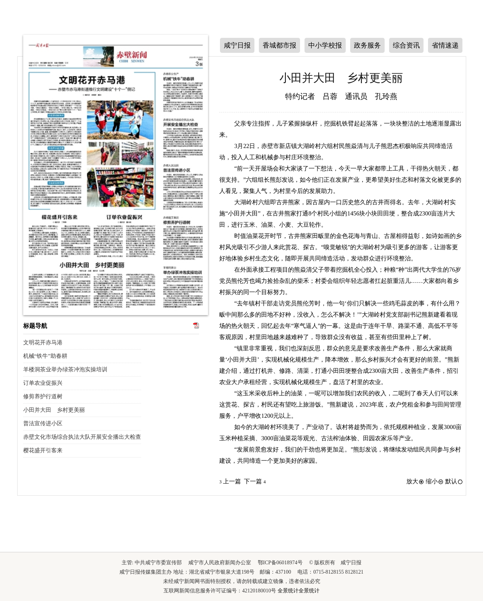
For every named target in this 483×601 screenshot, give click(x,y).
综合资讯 (406, 45)
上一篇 (230, 481)
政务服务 (367, 45)
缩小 (435, 481)
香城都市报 (279, 45)
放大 (415, 481)
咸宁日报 (237, 45)
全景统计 (288, 591)
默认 (454, 481)
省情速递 (445, 45)
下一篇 (255, 481)
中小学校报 (325, 45)
